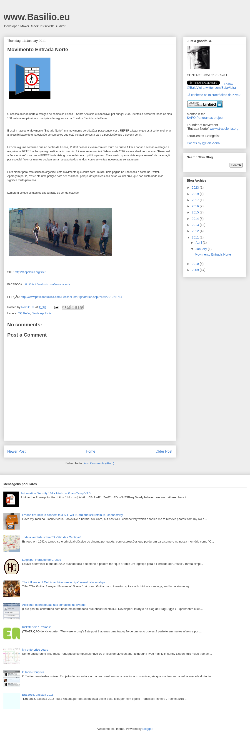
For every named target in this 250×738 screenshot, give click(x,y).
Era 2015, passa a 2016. (38, 694)
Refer (26, 313)
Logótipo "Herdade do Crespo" (42, 559)
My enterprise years (35, 649)
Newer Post (16, 451)
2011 (196, 237)
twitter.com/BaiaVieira (220, 87)
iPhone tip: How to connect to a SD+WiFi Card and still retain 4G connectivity (72, 515)
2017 (196, 200)
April (199, 242)
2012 (196, 231)
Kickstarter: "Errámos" (36, 627)
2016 (196, 206)
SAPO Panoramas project (205, 117)
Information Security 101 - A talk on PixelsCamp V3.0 (55, 493)
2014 (196, 219)
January (201, 249)
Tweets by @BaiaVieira (203, 143)
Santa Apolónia (41, 313)
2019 (196, 194)
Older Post (163, 451)
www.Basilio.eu (37, 17)
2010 (196, 264)
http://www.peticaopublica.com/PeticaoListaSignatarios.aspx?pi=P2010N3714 (71, 297)
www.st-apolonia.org (224, 128)
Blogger (147, 728)
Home (90, 451)
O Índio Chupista (33, 672)
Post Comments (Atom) (98, 463)
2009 (196, 270)
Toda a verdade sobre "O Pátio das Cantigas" (51, 537)
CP (19, 313)
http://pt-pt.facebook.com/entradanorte (47, 284)
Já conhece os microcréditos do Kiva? (213, 95)
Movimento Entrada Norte (213, 254)
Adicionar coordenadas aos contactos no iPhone (53, 604)
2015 (196, 212)
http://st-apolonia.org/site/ (30, 272)
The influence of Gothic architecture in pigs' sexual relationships (63, 582)
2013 (196, 225)
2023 (196, 187)
